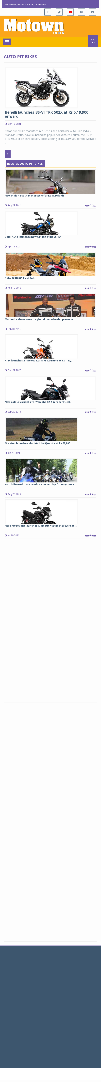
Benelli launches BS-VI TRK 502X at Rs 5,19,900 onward (46, 114)
